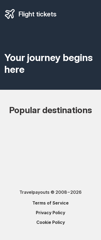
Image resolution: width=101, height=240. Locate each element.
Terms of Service (50, 203)
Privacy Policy (50, 212)
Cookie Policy (50, 222)
